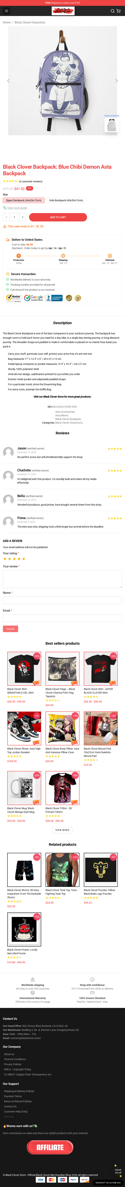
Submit (11, 628)
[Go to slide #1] (53, 143)
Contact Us (10, 1106)
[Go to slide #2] (72, 143)
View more (62, 830)
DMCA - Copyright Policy (17, 1069)
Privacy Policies (12, 1064)
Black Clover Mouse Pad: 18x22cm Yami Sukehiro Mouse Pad (97, 752)
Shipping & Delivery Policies (19, 1091)
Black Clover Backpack (68, 419)
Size (5, 194)
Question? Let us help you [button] (108, 1182)
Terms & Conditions (15, 1059)
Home (7, 22)
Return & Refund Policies (18, 1101)
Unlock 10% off (118, 1171)
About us (9, 1054)
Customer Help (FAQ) (16, 1111)
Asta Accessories (65, 411)
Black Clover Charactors (30, 22)
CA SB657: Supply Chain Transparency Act (27, 1074)
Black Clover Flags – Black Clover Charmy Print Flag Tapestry (60, 693)
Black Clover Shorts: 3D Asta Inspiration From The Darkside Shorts (24, 894)
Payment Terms (13, 1096)
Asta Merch (61, 415)
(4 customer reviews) (30, 181)
